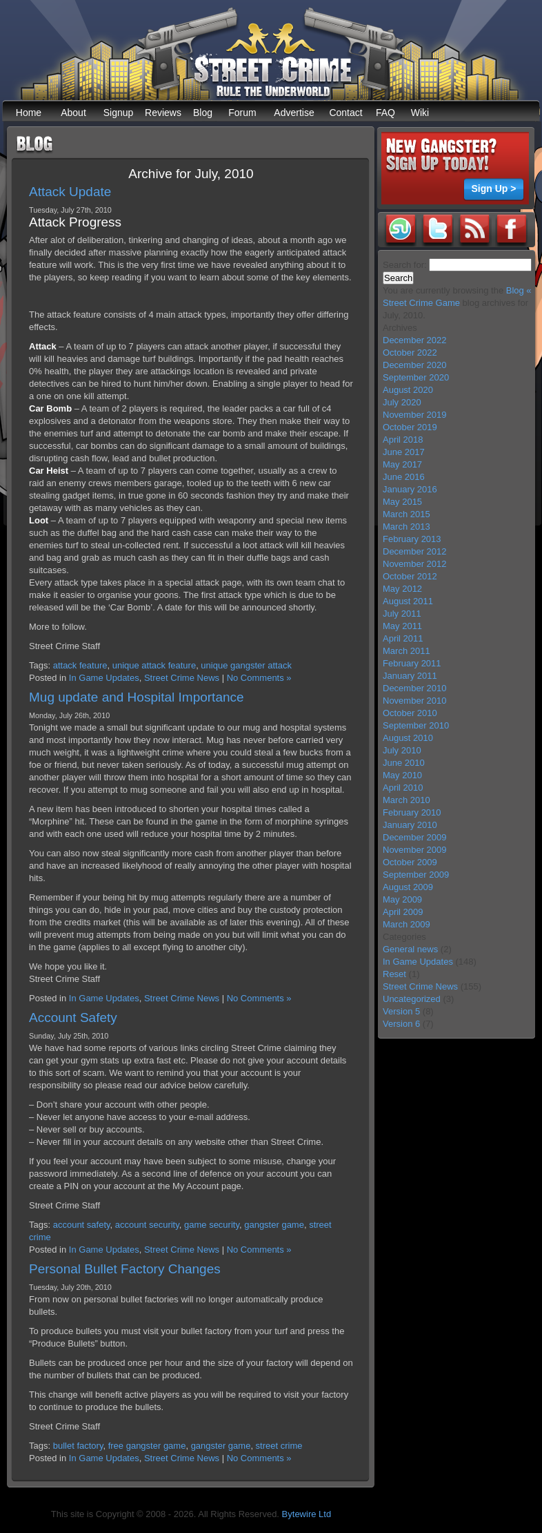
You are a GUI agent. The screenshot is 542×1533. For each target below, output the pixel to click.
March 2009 (406, 924)
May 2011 (402, 626)
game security (211, 1224)
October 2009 (410, 862)
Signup (118, 112)
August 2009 (408, 887)
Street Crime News (181, 678)
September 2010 (416, 725)
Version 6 (401, 1024)
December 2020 (415, 365)
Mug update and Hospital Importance (136, 697)
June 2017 (404, 452)
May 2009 (402, 899)
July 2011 (402, 613)
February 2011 (412, 663)
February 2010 (412, 812)
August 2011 (408, 601)
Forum (242, 112)
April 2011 (403, 638)
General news (410, 949)
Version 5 (401, 1011)
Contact (345, 112)
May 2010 (402, 775)
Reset (394, 974)
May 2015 (402, 501)
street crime (279, 1445)
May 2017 (402, 464)
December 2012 (415, 551)
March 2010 (406, 800)
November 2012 (415, 564)
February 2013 (412, 539)
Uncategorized (412, 999)
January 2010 (410, 825)
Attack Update (70, 191)
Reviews (163, 112)
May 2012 (402, 589)
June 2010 (404, 763)
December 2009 (415, 837)
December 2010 (415, 688)
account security (147, 1224)
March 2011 (406, 651)
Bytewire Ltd (307, 1514)
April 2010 (403, 787)
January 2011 (410, 676)
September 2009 (416, 874)
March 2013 (406, 526)
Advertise (294, 112)
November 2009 (415, 850)
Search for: (405, 265)
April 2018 (403, 439)
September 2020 (416, 377)
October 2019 (410, 427)
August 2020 (408, 390)
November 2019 (415, 414)
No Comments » (259, 678)
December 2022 (415, 340)
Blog (202, 112)
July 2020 (402, 402)
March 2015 (406, 514)
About (73, 112)
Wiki (420, 112)
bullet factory (78, 1445)
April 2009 (403, 912)
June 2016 (404, 477)
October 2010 (410, 713)
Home (28, 112)
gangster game (274, 1224)
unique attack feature (154, 665)
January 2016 (410, 489)
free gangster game (147, 1445)
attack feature (80, 665)
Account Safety (73, 1017)
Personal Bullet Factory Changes (125, 1269)
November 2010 (415, 700)
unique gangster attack (246, 665)
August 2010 (408, 738)
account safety (81, 1224)
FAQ (385, 112)
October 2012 (410, 576)
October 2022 (410, 352)
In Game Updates (104, 678)
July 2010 (402, 750)
